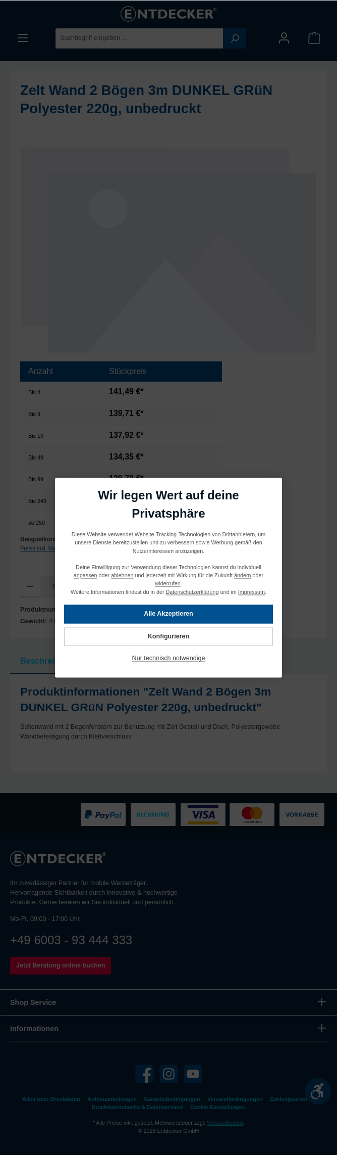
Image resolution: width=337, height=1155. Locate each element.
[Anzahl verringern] (30, 586)
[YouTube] (193, 1073)
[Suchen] (234, 38)
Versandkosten (225, 1123)
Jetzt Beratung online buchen (60, 965)
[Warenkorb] (314, 38)
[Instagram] (168, 1073)
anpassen (85, 575)
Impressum (251, 591)
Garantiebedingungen (172, 1099)
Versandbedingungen (235, 1099)
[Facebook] (144, 1073)
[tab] (47, 661)
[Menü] (22, 38)
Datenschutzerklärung (192, 591)
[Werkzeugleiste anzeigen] (318, 1091)
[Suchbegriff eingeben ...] (139, 38)
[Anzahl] (53, 586)
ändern (242, 575)
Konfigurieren (169, 636)
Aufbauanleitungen (112, 1099)
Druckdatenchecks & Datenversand (137, 1107)
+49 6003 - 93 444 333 (71, 940)
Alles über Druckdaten (51, 1099)
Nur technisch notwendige (168, 658)
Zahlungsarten (288, 1099)
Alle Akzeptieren (168, 613)
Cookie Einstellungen (218, 1107)
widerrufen (167, 583)
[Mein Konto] (284, 38)
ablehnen (122, 575)
